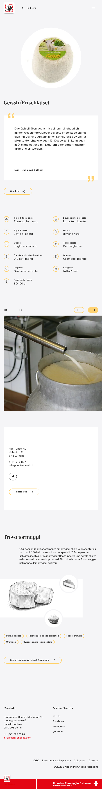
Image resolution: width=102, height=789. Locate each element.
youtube (58, 731)
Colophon (79, 760)
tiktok (56, 716)
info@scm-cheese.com (17, 737)
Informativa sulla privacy (56, 760)
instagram (59, 726)
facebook (58, 721)
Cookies (93, 760)
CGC (36, 760)
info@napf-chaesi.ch (21, 465)
